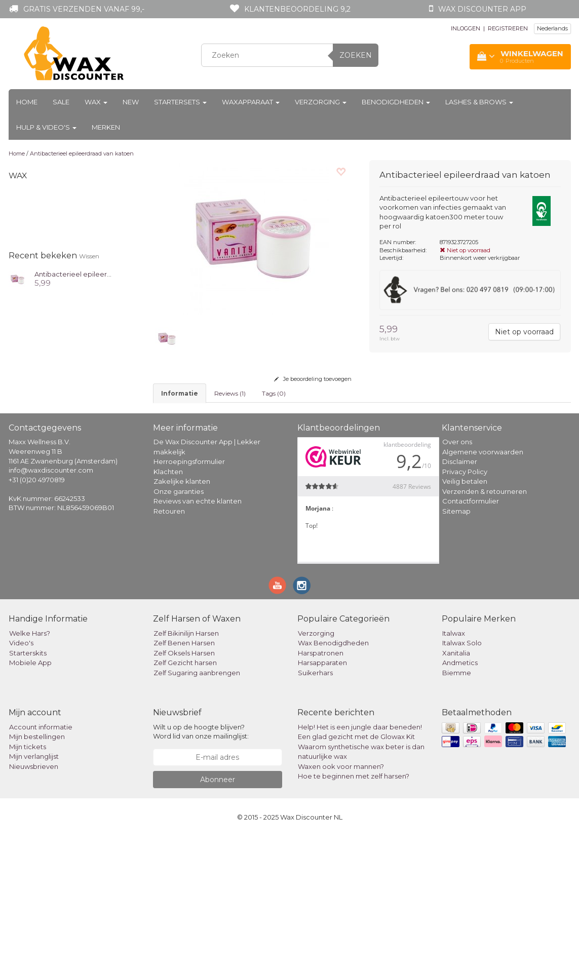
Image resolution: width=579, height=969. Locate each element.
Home (26, 102)
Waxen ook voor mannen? (341, 899)
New (131, 102)
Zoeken (355, 55)
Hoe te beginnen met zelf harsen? (353, 909)
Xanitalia (456, 786)
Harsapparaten (322, 795)
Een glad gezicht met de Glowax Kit (356, 869)
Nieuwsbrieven (33, 899)
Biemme (456, 805)
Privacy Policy (464, 604)
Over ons (457, 574)
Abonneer (217, 912)
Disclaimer (459, 594)
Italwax (453, 766)
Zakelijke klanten (181, 614)
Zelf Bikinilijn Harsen (186, 766)
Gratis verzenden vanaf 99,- (83, 9)
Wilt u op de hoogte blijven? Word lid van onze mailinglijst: (201, 864)
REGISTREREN (508, 28)
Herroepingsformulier (189, 594)
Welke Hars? (29, 766)
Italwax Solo (462, 775)
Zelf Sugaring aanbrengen (196, 805)
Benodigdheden (396, 102)
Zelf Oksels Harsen (184, 786)
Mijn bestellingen (37, 869)
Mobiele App (30, 795)
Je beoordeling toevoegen (313, 378)
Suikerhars (315, 805)
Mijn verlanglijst (34, 889)
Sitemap (456, 644)
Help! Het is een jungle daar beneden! (360, 860)
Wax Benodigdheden (333, 775)
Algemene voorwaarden (482, 584)
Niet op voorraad (524, 331)
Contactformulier (470, 634)
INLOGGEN (465, 28)
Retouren (169, 644)
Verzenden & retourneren (484, 624)
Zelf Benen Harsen (184, 775)
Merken (106, 127)
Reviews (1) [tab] (230, 393)
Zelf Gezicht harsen (185, 795)
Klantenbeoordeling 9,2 (297, 9)
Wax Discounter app (482, 9)
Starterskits (28, 786)
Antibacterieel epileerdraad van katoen (82, 153)
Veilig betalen (464, 614)
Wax (96, 102)
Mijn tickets (27, 879)
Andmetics (460, 795)
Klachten (168, 604)
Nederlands (552, 28)
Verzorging (320, 102)
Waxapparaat (251, 102)
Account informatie (40, 860)
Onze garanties (178, 624)
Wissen (89, 256)
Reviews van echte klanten (197, 634)
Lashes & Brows (479, 102)
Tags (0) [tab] (274, 393)
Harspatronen (320, 786)
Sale (61, 102)
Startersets (180, 102)
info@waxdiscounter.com (51, 603)
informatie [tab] (179, 393)
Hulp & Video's (46, 127)
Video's (21, 775)
